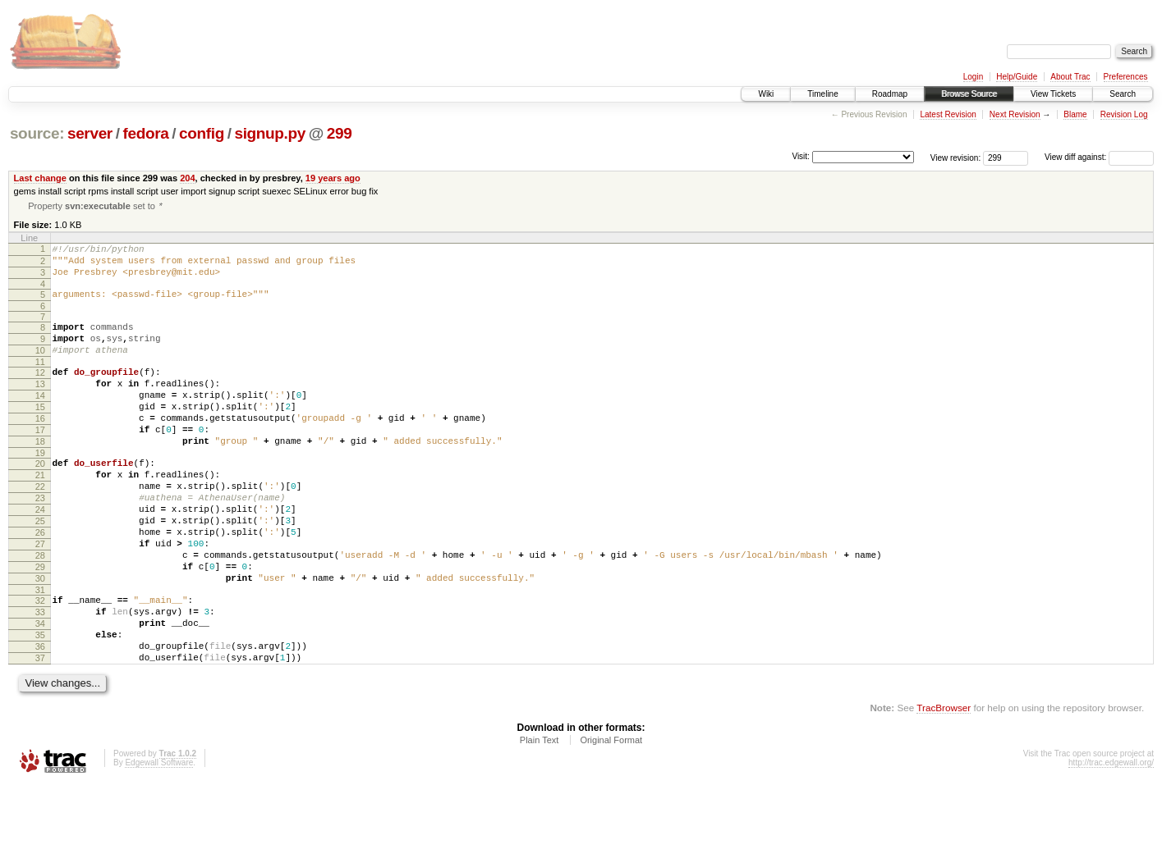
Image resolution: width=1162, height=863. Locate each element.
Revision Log (1124, 114)
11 (40, 381)
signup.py (269, 133)
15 (40, 433)
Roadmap (889, 93)
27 (40, 597)
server (90, 133)
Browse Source (969, 93)
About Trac (1070, 76)
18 (40, 475)
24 (40, 555)
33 (40, 678)
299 (339, 133)
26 (40, 583)
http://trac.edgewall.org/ (1111, 840)
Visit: (801, 156)
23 (40, 541)
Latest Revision (948, 114)
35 (40, 705)
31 (40, 653)
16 (40, 447)
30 (40, 639)
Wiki (766, 93)
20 (40, 500)
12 (40, 391)
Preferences (1126, 76)
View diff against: (1099, 157)
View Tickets (1053, 93)
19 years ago (333, 178)
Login (973, 76)
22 (40, 527)
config (201, 133)
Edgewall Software (159, 840)
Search (1122, 93)
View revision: (955, 157)
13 (40, 405)
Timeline (822, 93)
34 (40, 691)
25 (40, 569)
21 (40, 513)
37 (40, 733)
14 (40, 419)
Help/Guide (1016, 76)
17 (40, 461)
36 (40, 719)
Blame (1074, 114)
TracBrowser (943, 785)
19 (40, 489)
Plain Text (539, 818)
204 (187, 178)
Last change (40, 178)
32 (40, 664)
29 (40, 625)
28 (40, 611)
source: (37, 133)
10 (40, 367)
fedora (145, 133)
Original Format (611, 818)
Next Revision (1015, 114)
